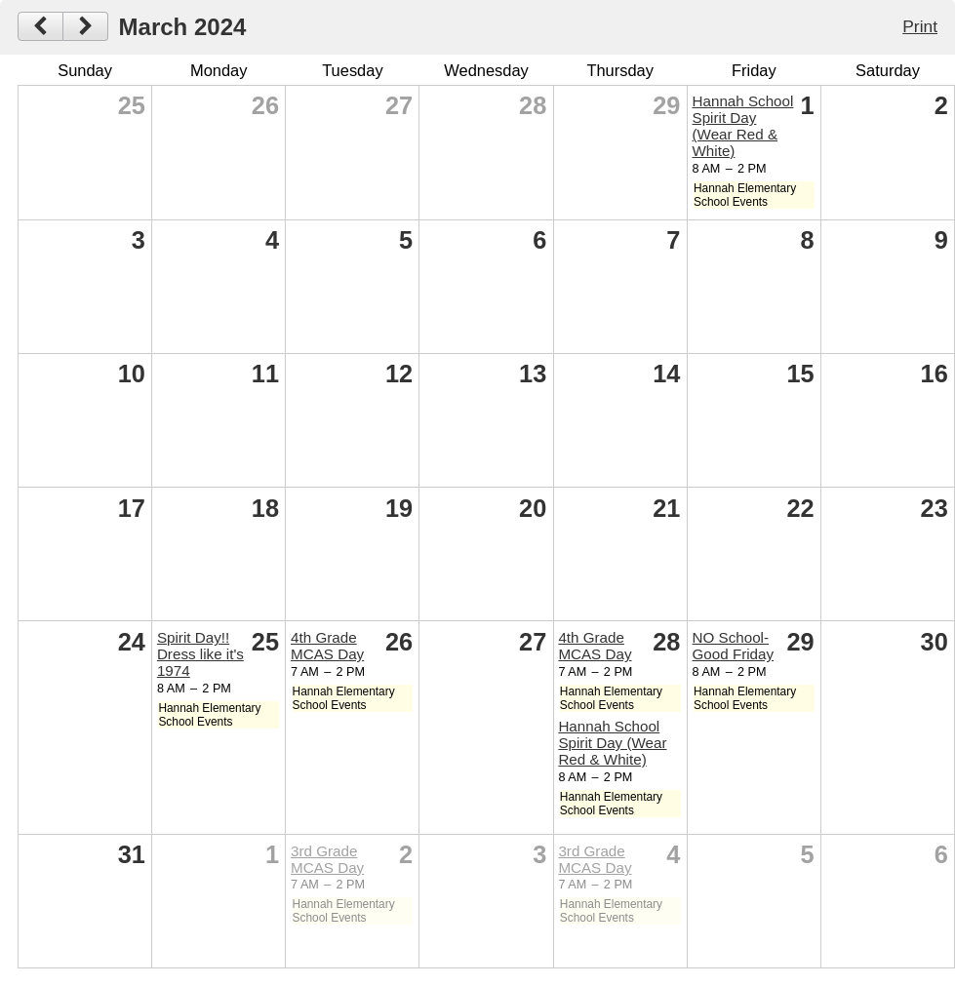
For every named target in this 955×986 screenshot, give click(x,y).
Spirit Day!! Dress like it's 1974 (200, 654)
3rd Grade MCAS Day (327, 859)
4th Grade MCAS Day (327, 645)
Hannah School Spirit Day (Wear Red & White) (743, 126)
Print (919, 26)
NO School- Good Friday (734, 645)
